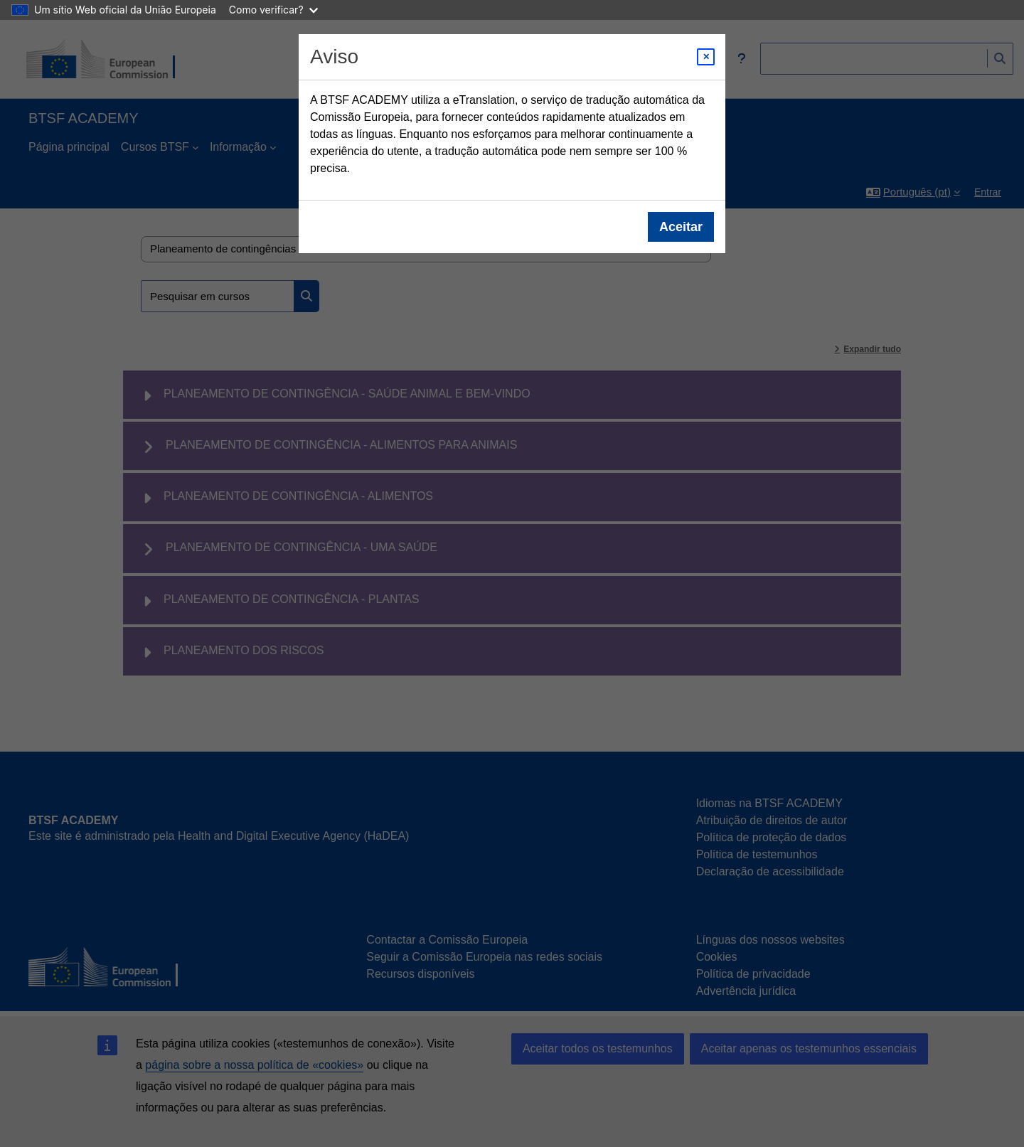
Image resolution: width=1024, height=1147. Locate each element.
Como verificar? (273, 10)
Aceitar (681, 227)
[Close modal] (706, 57)
